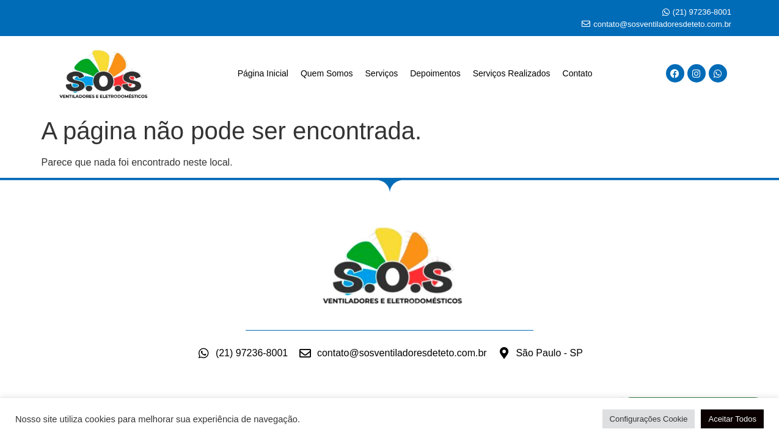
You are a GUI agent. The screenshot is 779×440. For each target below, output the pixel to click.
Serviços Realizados (511, 73)
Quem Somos (327, 73)
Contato (578, 73)
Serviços (381, 73)
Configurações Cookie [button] (649, 419)
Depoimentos (435, 73)
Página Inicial (263, 73)
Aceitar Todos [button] (732, 419)
